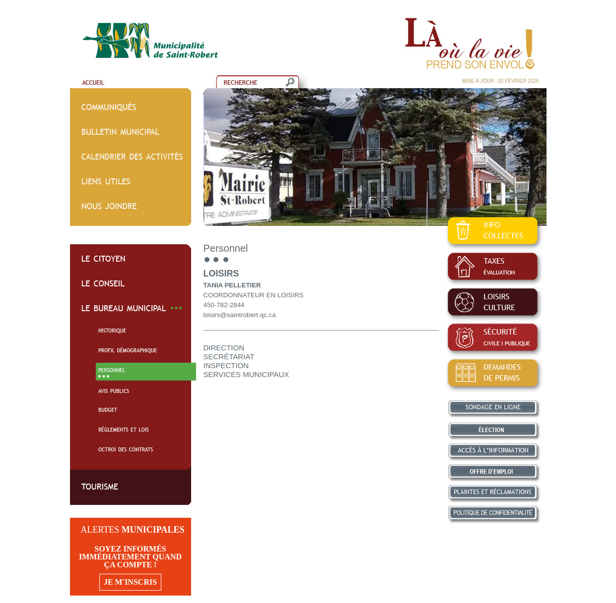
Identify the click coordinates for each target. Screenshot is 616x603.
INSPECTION (226, 365)
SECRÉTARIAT (229, 356)
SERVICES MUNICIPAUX (246, 374)
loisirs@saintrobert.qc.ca (240, 315)
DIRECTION (224, 347)
